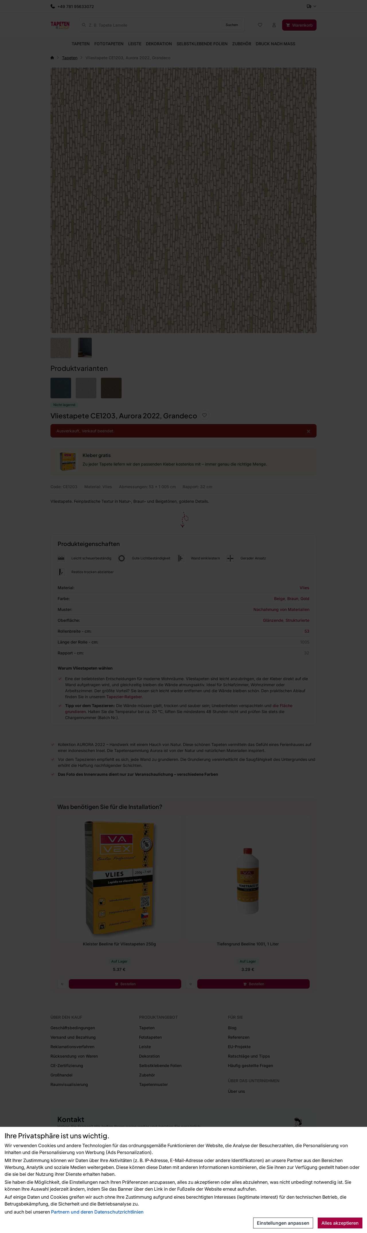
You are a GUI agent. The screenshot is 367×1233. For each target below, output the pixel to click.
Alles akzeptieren (340, 1223)
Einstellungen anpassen (283, 1223)
